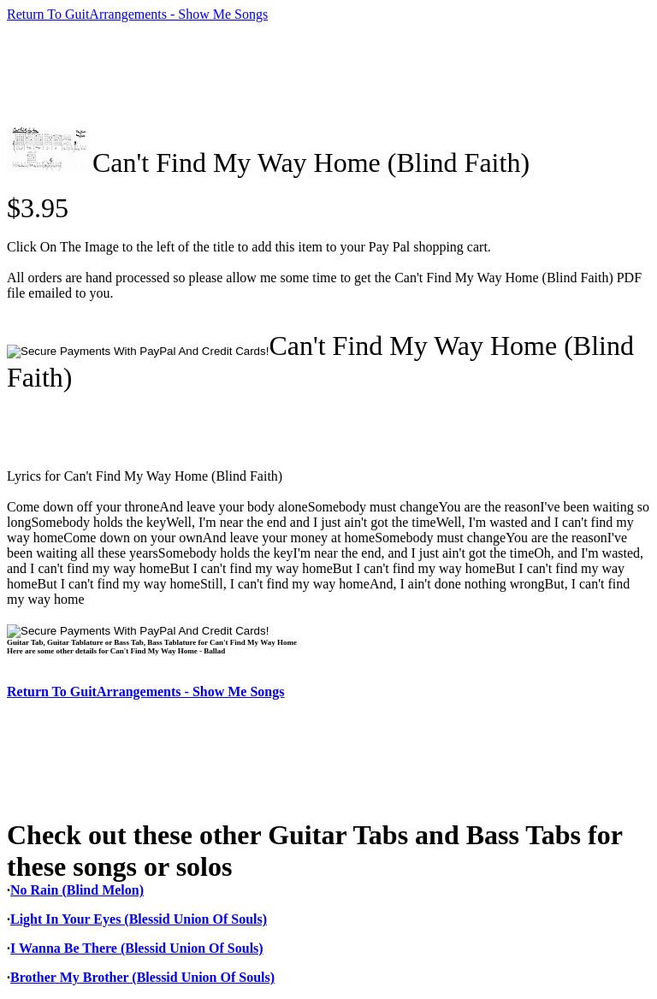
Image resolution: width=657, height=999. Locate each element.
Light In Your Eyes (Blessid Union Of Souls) (138, 919)
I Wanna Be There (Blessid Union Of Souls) (136, 948)
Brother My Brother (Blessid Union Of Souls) (142, 977)
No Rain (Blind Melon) (77, 890)
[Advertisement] (318, 74)
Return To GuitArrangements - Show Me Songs (137, 14)
